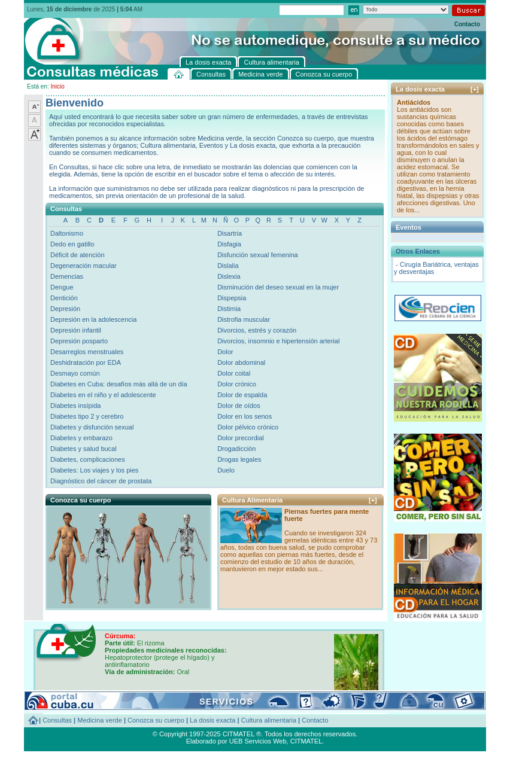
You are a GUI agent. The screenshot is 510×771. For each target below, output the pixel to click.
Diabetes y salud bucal (83, 448)
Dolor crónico (236, 384)
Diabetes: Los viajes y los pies (94, 470)
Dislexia (229, 276)
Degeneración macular (83, 265)
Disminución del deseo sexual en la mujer (278, 287)
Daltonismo (66, 233)
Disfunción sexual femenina (257, 254)
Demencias (66, 276)
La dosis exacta (212, 720)
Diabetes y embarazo (81, 437)
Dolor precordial (240, 437)
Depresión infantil (75, 330)
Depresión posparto (79, 341)
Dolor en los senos (244, 416)
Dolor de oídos (238, 405)
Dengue (62, 287)
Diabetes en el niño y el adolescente (103, 394)
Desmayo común (75, 373)
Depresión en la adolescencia (93, 319)
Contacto (467, 24)
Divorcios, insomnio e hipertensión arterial (278, 341)
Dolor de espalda (242, 394)
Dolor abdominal (241, 362)
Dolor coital (233, 373)
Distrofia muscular (243, 319)
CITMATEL (306, 741)
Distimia (229, 308)
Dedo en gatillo (72, 244)
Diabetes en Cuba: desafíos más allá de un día (118, 384)
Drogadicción (236, 448)
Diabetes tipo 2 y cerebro (86, 416)
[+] (373, 500)
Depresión (65, 308)
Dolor (225, 351)
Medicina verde (99, 720)
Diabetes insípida (75, 405)
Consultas (57, 720)
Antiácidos (413, 102)
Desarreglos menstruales (86, 351)
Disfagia (229, 244)
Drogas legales (239, 459)
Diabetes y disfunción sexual (91, 427)
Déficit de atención (77, 254)
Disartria (229, 233)
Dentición (64, 297)
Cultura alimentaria (268, 720)
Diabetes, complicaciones (87, 459)
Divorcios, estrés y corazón (256, 330)
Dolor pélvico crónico (247, 427)
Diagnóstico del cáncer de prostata (100, 480)
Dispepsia (231, 297)
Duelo (226, 470)
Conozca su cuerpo (156, 720)
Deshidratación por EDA (85, 362)
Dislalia (227, 265)
